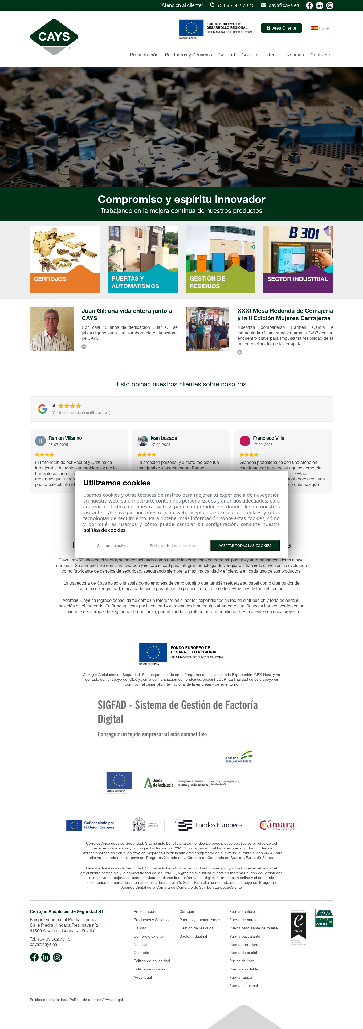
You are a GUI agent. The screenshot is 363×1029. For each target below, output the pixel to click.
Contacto (320, 55)
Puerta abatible (242, 911)
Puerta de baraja (243, 920)
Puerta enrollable (243, 969)
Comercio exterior (261, 55)
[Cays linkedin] (319, 5)
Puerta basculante (244, 936)
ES (320, 28)
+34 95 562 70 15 (232, 5)
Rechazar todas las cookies (173, 545)
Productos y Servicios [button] (188, 55)
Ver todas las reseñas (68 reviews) (81, 412)
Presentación (144, 55)
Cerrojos (187, 911)
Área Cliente (281, 28)
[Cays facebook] (309, 5)
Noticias (295, 55)
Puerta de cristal (243, 952)
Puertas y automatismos (200, 920)
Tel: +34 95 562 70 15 (50, 939)
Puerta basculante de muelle (253, 928)
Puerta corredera (243, 944)
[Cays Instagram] (329, 5)
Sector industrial (193, 936)
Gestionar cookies (112, 545)
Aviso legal (143, 977)
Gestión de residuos (196, 928)
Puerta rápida (240, 977)
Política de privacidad (152, 961)
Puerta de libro (241, 961)
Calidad (226, 55)
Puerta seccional (243, 985)
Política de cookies (149, 969)
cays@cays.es (280, 5)
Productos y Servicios (152, 920)
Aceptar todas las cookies (245, 545)
